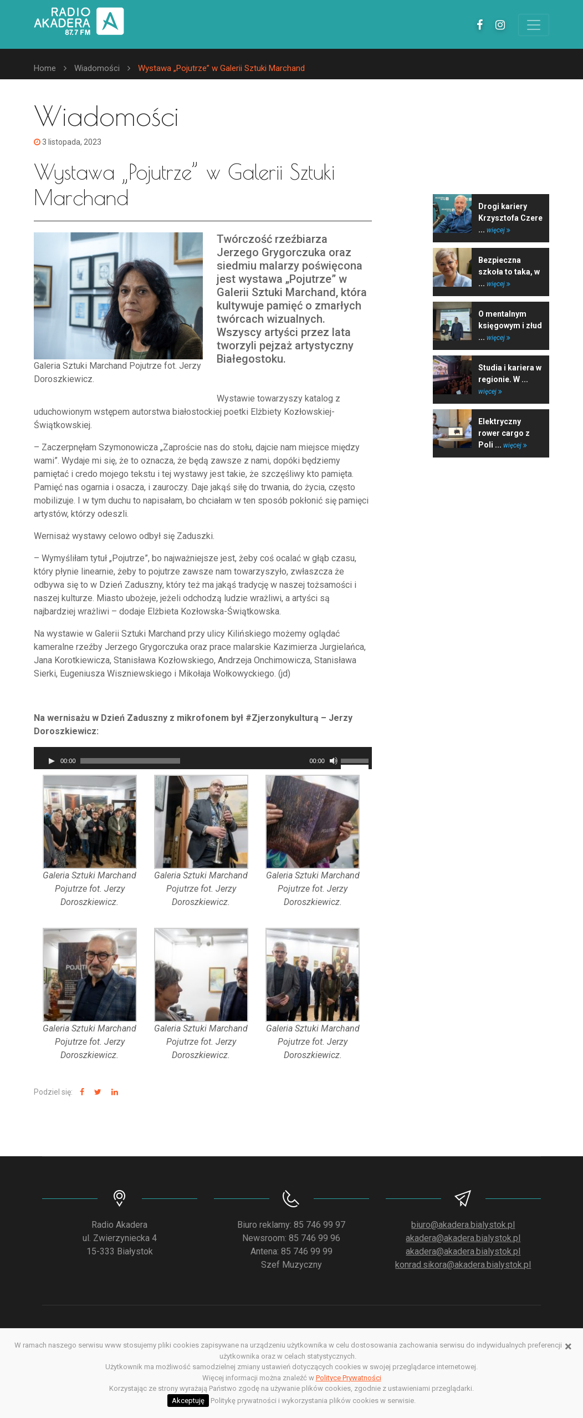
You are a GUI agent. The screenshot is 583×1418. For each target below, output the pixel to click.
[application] (203, 758)
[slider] (130, 761)
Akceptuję (188, 1400)
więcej (498, 230)
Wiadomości (97, 68)
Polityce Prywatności (348, 1378)
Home (45, 68)
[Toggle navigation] (533, 25)
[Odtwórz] (51, 760)
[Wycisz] (333, 760)
